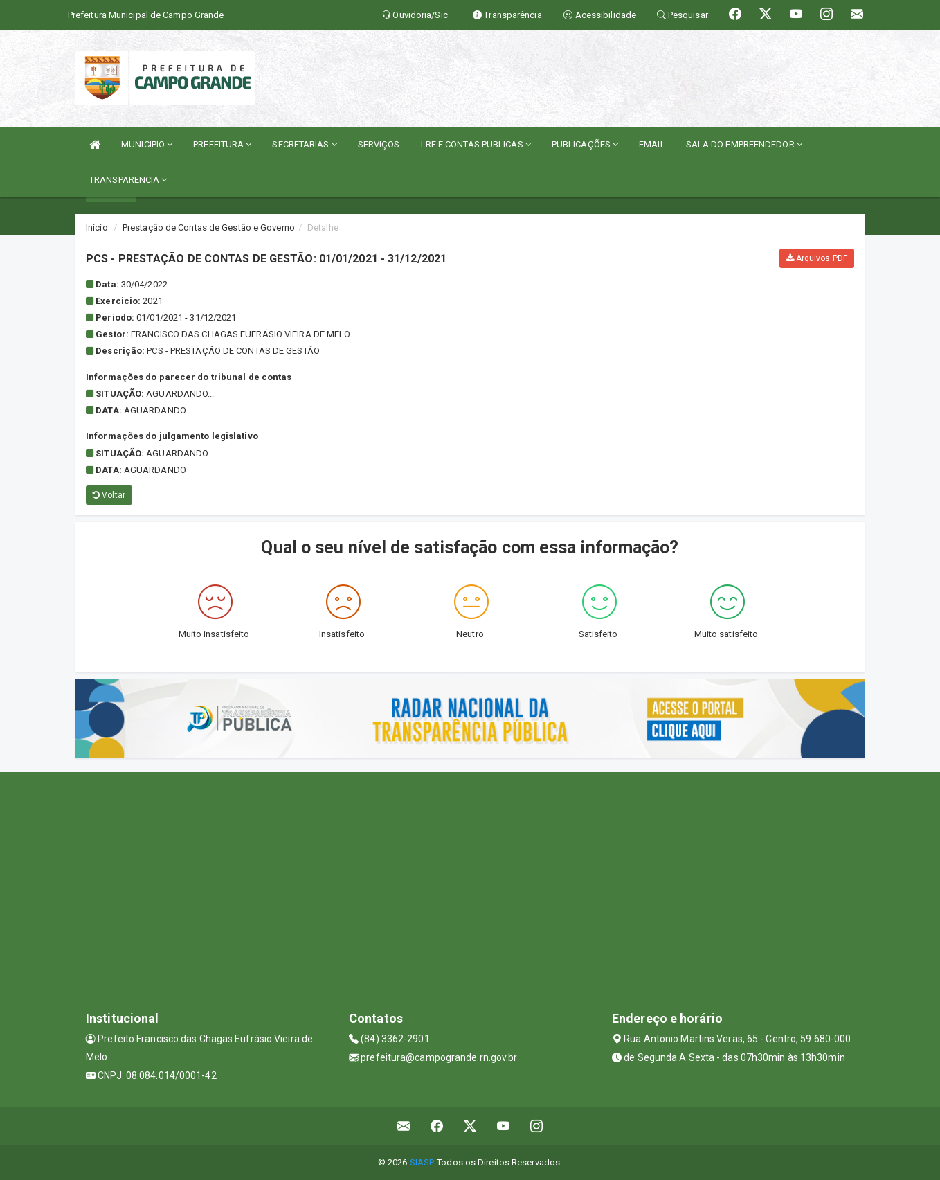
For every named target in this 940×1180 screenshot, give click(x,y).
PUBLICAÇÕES (585, 144)
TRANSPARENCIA (128, 180)
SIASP (421, 1162)
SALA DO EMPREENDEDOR (744, 144)
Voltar (109, 495)
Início (97, 227)
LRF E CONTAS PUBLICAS (476, 144)
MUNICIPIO (146, 144)
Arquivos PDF (816, 258)
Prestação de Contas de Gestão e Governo (209, 227)
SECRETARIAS (304, 144)
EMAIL (652, 144)
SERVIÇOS (379, 144)
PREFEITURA (222, 144)
